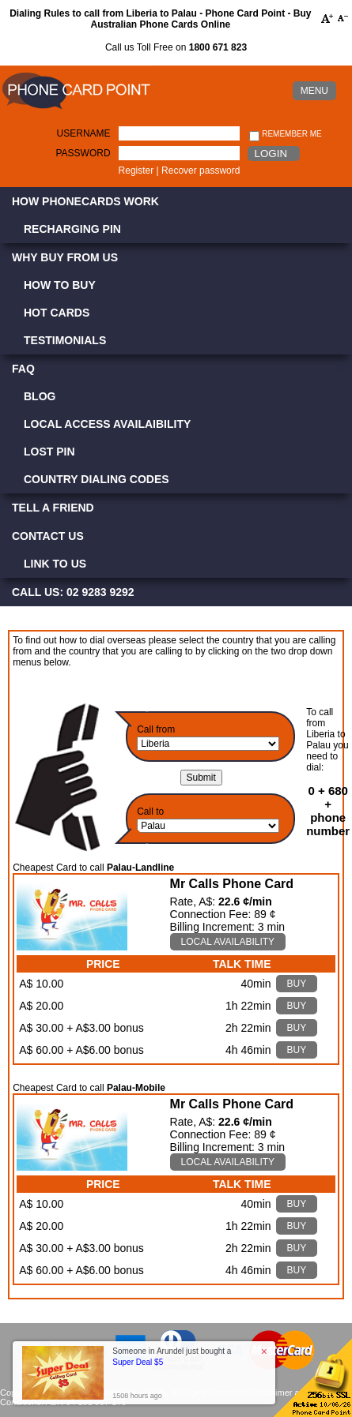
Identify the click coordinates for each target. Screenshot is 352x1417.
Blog (39, 396)
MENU (314, 90)
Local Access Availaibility (107, 424)
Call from (156, 729)
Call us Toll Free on (176, 47)
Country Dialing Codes (96, 479)
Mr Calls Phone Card (231, 883)
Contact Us (48, 536)
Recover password (200, 170)
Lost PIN (49, 451)
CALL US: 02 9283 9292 (73, 592)
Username (84, 133)
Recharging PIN (72, 229)
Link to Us (55, 563)
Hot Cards (56, 312)
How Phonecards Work (85, 201)
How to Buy (60, 285)
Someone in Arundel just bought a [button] (171, 1356)
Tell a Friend (53, 507)
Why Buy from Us (65, 257)
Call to (150, 811)
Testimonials (65, 340)
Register (136, 170)
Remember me (285, 134)
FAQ (23, 368)
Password (82, 153)
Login (271, 153)
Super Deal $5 (137, 1362)
